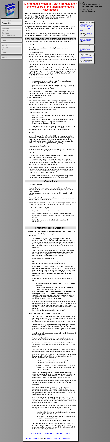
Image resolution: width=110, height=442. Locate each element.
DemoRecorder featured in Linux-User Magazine (86, 40)
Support (67, 433)
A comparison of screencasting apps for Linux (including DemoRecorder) (86, 25)
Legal (4, 52)
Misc (4, 50)
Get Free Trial (58, 433)
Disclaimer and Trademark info (61, 438)
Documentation (8, 35)
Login (4, 40)
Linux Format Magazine (85, 28)
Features (40, 433)
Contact (5, 48)
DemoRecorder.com (31, 438)
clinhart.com (48, 438)
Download (48, 433)
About (4, 45)
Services (5, 33)
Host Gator (87, 61)
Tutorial (33, 433)
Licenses (5, 28)
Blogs (4, 57)
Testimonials (6, 23)
